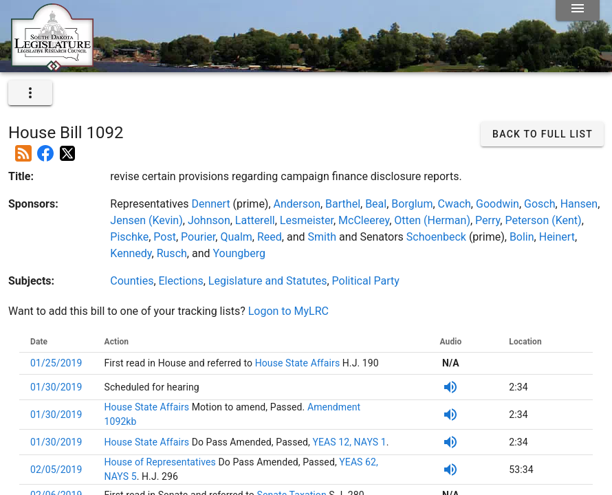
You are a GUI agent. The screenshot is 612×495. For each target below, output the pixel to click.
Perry (487, 220)
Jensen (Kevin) (146, 220)
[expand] (30, 92)
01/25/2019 (56, 363)
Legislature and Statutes (267, 280)
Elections (181, 280)
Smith (321, 236)
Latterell (255, 220)
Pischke (129, 236)
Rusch (172, 253)
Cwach (454, 203)
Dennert (210, 203)
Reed (269, 236)
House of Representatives (162, 462)
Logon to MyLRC (288, 311)
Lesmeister (307, 220)
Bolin (522, 236)
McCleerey (363, 220)
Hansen (579, 203)
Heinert (557, 236)
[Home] (52, 66)
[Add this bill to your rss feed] (23, 148)
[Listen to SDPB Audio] (450, 387)
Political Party (366, 280)
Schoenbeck (436, 236)
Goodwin (497, 203)
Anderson (297, 203)
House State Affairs (296, 363)
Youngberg (238, 253)
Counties (131, 280)
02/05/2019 (56, 469)
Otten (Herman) (432, 220)
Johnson (209, 220)
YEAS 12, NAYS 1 (349, 442)
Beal (375, 203)
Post (164, 236)
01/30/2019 (56, 387)
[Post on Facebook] (45, 148)
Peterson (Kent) (543, 220)
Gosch (539, 203)
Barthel (342, 203)
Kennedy (130, 253)
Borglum (412, 203)
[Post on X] (67, 148)
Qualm (236, 236)
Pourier (198, 236)
